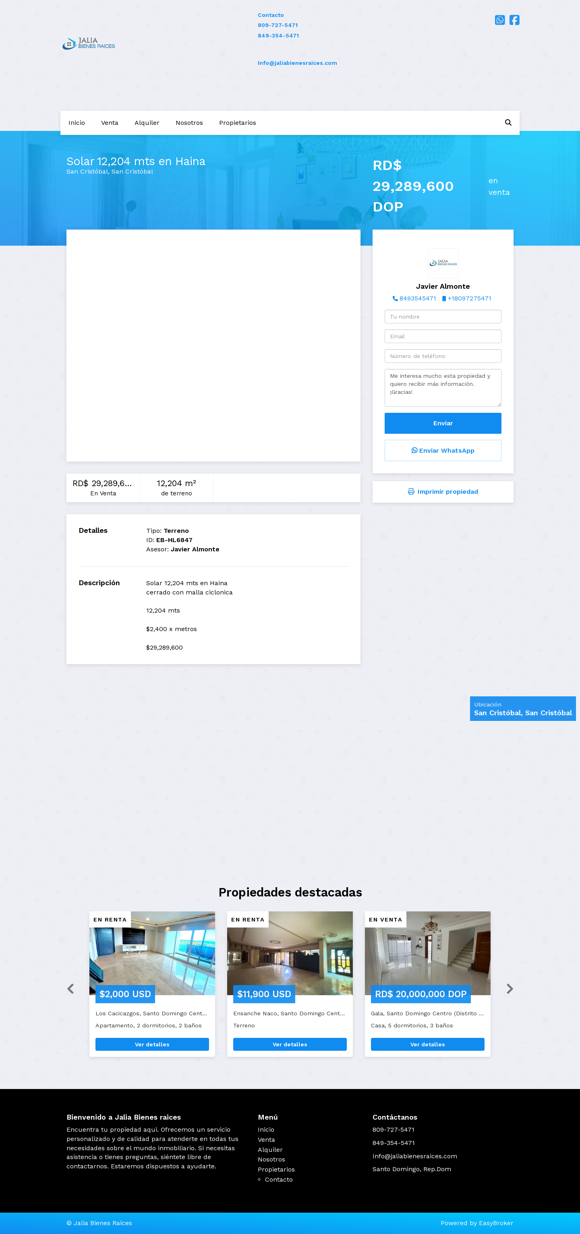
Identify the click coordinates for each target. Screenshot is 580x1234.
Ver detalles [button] (152, 1044)
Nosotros (189, 122)
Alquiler (147, 122)
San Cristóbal (87, 171)
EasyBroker (496, 1223)
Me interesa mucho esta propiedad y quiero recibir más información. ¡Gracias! (443, 388)
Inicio (76, 122)
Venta (109, 122)
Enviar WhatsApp (443, 450)
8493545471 (418, 298)
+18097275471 (469, 298)
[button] (67, 988)
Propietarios (237, 122)
